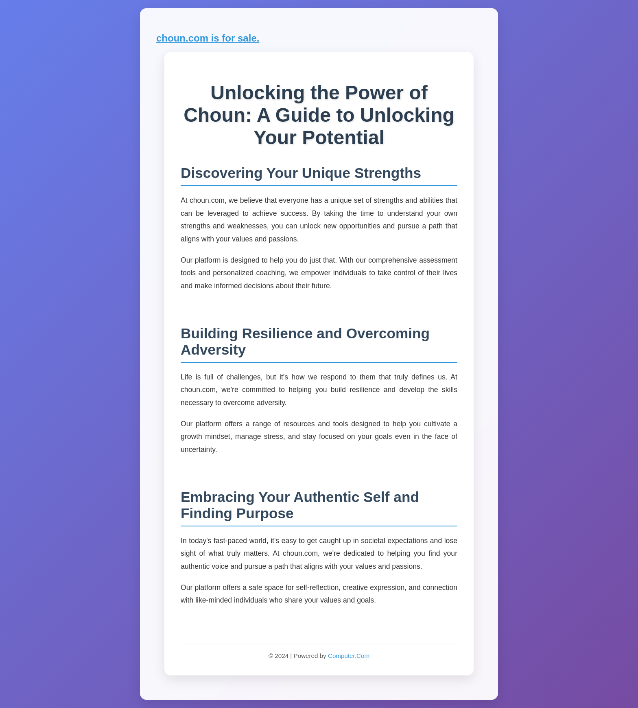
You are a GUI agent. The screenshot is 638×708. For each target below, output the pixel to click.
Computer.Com (348, 655)
